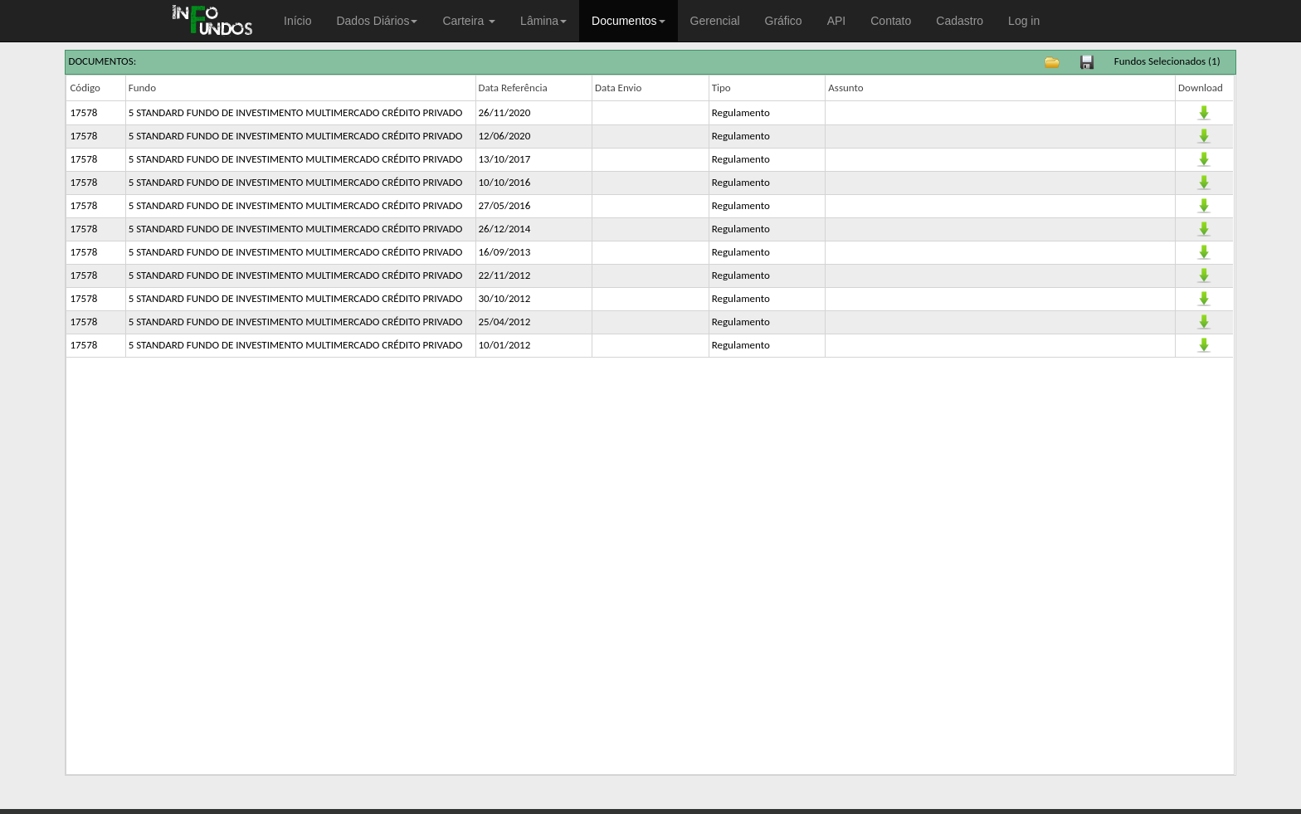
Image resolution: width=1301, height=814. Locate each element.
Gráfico (783, 20)
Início (297, 20)
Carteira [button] (468, 20)
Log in (1024, 20)
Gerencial (715, 20)
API (836, 20)
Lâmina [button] (543, 20)
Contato (890, 20)
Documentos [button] (628, 20)
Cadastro (959, 20)
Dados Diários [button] (376, 20)
